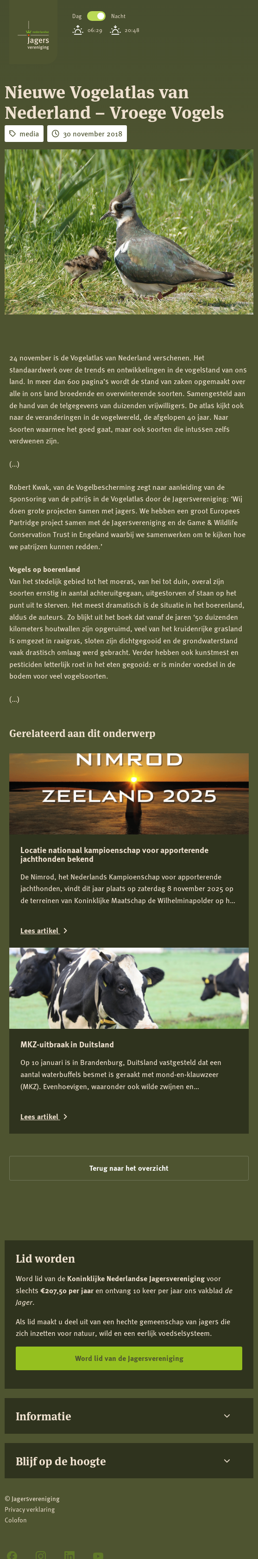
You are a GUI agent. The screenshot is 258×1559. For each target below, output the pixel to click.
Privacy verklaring (30, 1509)
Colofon (16, 1519)
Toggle (96, 16)
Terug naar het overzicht (129, 1167)
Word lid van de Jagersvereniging (129, 1358)
